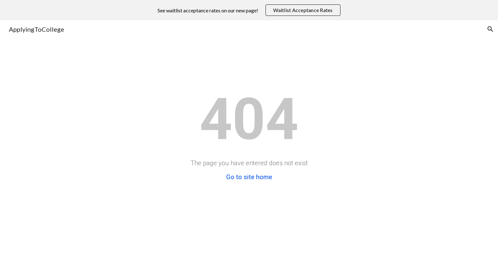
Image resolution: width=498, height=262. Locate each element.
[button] (490, 29)
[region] (249, 10)
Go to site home (249, 177)
